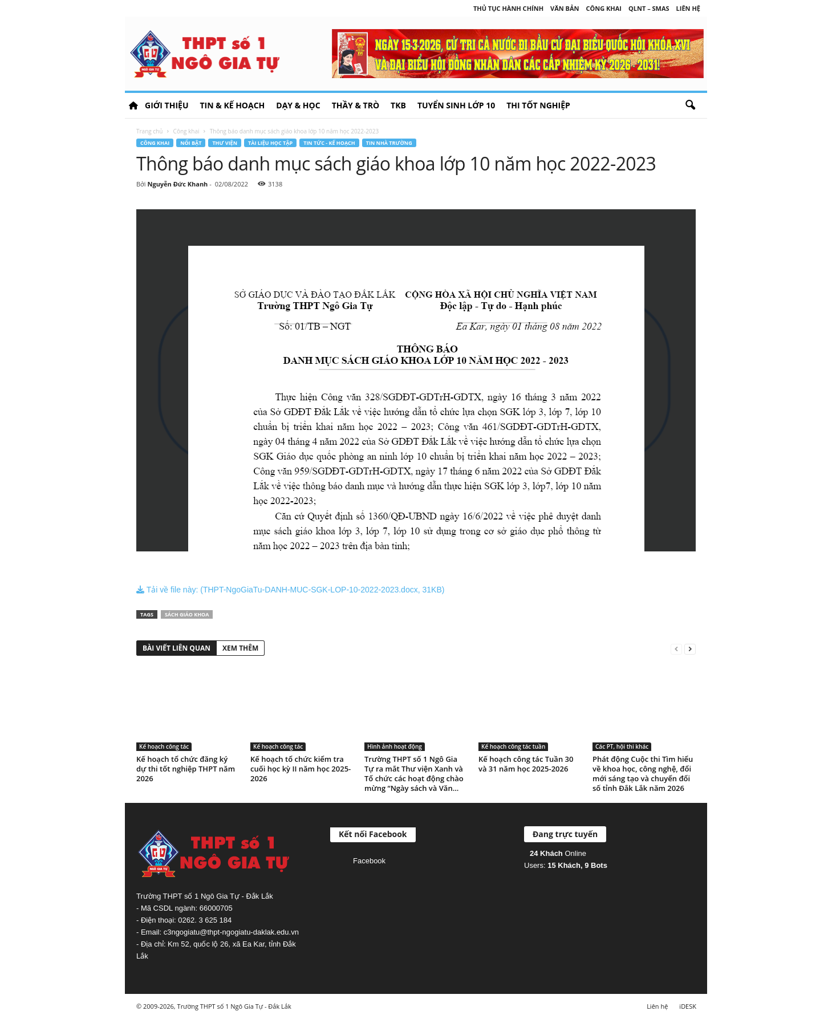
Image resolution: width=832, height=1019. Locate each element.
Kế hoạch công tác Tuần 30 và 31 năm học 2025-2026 (525, 764)
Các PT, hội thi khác (621, 746)
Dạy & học (298, 105)
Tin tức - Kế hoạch (329, 143)
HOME (133, 105)
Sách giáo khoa (187, 614)
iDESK (687, 1006)
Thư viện (224, 143)
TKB (398, 105)
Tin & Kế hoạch (232, 105)
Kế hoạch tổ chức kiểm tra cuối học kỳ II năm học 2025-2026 (300, 768)
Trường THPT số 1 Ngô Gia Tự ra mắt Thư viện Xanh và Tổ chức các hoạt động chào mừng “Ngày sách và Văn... (414, 773)
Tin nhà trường (389, 143)
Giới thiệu (166, 105)
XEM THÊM (240, 648)
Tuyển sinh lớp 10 (456, 105)
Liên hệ (688, 8)
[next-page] (690, 649)
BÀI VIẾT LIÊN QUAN (176, 648)
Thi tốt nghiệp (538, 105)
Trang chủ (149, 131)
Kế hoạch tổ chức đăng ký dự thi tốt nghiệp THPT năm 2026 (185, 768)
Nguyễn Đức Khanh (177, 184)
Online (558, 853)
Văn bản (564, 8)
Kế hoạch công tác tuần (513, 746)
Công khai (604, 8)
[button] (690, 105)
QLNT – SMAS (648, 8)
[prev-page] (676, 649)
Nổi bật (190, 143)
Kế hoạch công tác (164, 746)
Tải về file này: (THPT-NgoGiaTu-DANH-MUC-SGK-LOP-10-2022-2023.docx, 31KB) (290, 589)
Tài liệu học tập (270, 143)
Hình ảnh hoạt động (394, 746)
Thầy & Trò (355, 105)
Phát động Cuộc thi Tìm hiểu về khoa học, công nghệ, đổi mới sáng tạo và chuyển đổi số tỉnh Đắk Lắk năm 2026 (642, 773)
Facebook (369, 860)
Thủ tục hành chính (508, 8)
